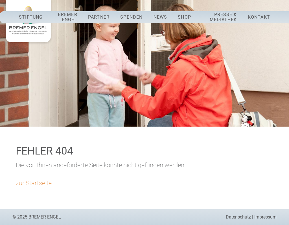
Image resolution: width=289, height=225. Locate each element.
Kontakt (259, 17)
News (160, 17)
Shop (184, 17)
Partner (99, 17)
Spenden (131, 17)
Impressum (265, 217)
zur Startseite (34, 183)
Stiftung (31, 17)
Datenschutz (238, 217)
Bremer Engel (67, 17)
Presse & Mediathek (223, 17)
